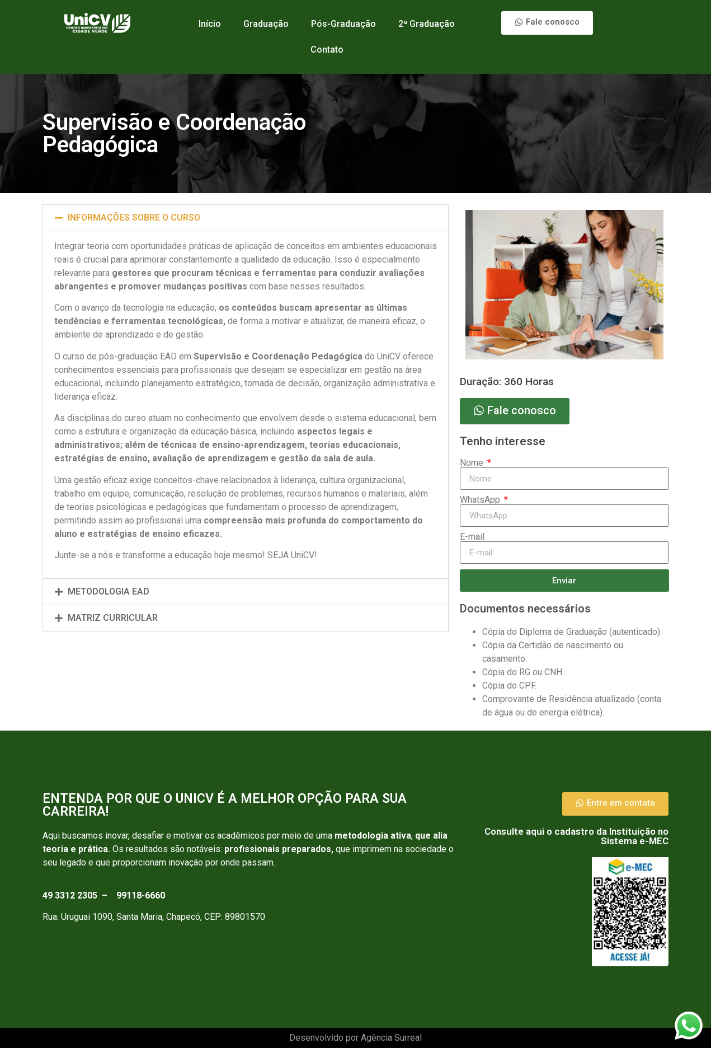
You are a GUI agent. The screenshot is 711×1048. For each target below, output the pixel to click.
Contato (326, 49)
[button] (245, 218)
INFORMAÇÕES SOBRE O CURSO (134, 217)
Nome (473, 462)
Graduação (266, 23)
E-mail (472, 536)
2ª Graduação (426, 23)
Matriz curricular (113, 617)
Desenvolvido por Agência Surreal (355, 1037)
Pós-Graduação (343, 23)
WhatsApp (481, 499)
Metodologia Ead (108, 591)
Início (210, 23)
